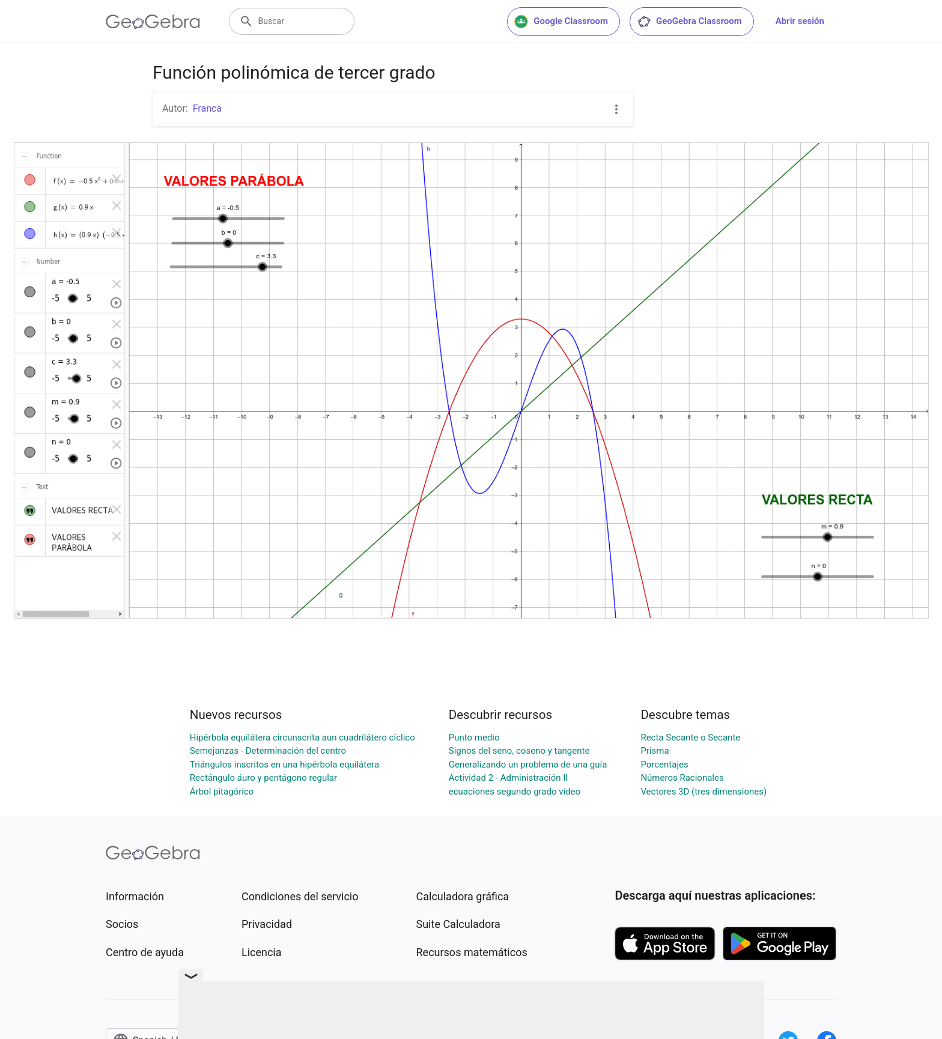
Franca (207, 108)
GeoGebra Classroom (689, 21)
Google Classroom (561, 21)
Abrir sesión (800, 21)
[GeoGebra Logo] (153, 21)
